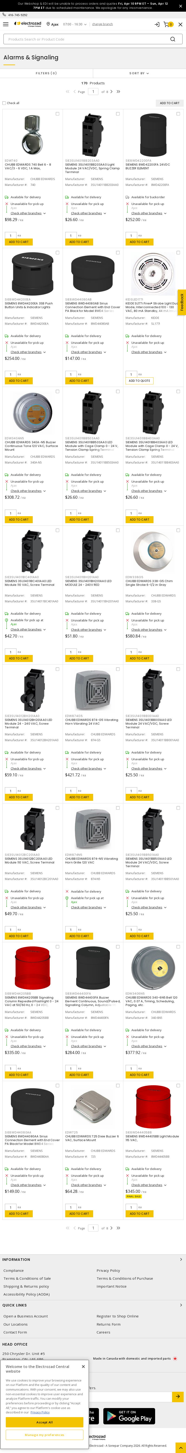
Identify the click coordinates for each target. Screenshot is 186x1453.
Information (93, 1259)
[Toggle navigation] (5, 24)
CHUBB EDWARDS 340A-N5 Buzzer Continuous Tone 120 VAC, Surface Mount (31, 446)
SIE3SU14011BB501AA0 (142, 855)
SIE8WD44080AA (18, 1132)
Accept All (44, 1422)
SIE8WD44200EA (18, 299)
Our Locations (15, 1324)
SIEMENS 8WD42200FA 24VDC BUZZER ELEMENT (148, 166)
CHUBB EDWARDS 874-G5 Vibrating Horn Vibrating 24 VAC (91, 722)
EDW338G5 (135, 577)
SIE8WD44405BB (139, 1132)
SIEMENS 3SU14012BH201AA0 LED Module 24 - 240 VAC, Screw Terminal (28, 723)
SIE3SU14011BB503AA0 (82, 438)
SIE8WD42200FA (138, 161)
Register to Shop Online (118, 1316)
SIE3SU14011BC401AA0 (22, 577)
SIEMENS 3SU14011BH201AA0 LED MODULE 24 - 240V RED (88, 583)
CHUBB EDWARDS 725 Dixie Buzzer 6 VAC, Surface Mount (92, 1138)
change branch (102, 24)
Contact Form (15, 1332)
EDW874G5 (74, 716)
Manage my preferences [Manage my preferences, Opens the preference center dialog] (44, 1435)
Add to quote (139, 381)
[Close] (83, 1366)
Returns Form (109, 1324)
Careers (104, 1332)
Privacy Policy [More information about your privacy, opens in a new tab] (40, 1412)
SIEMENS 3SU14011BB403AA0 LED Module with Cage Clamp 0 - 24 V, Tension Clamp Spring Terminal (152, 446)
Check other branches (26, 213)
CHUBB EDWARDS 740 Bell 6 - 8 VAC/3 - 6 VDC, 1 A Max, (28, 166)
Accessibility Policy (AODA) (26, 1294)
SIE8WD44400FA (78, 994)
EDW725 (71, 1132)
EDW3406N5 (135, 994)
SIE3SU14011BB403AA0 (143, 438)
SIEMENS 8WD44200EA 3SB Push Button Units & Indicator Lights (29, 305)
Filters (46, 73)
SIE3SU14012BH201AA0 (22, 716)
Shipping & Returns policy (26, 1286)
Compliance (13, 1270)
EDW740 (11, 161)
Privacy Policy (108, 1270)
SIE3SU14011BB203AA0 (82, 161)
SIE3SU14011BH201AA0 (82, 577)
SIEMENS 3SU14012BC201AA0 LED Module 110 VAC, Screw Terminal (30, 860)
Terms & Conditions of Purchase (125, 1278)
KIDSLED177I (134, 299)
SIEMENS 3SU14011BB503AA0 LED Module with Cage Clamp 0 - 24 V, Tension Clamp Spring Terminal (91, 446)
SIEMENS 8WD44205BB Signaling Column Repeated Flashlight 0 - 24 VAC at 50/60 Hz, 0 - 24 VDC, (32, 1001)
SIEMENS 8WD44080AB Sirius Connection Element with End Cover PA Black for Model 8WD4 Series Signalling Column (92, 309)
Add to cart (19, 242)
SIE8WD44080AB (78, 299)
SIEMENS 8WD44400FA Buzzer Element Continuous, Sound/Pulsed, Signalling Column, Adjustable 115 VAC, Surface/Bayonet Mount (93, 1003)
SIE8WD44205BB (18, 994)
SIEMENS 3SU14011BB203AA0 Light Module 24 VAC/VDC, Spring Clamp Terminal (92, 168)
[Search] (93, 39)
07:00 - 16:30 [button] (72, 24)
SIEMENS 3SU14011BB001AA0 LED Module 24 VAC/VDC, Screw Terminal (149, 723)
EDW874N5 (73, 855)
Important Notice (112, 1286)
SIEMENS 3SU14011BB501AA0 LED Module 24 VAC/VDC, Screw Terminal (149, 862)
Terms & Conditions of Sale (27, 1278)
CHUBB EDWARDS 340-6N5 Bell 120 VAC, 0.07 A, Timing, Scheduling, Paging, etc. (152, 1001)
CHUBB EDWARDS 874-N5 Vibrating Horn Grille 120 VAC (91, 860)
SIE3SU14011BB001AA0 (142, 716)
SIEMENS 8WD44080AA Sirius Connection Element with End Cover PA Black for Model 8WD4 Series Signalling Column (32, 1141)
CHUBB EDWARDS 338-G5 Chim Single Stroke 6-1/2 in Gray (149, 583)
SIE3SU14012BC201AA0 (22, 855)
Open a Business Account (25, 1316)
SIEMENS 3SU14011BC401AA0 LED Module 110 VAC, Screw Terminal (30, 583)
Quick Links (93, 1305)
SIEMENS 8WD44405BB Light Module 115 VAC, (152, 1138)
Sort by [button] (137, 73)
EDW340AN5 (14, 438)
